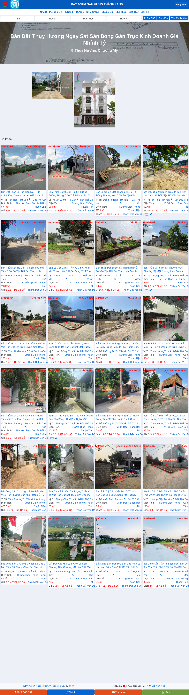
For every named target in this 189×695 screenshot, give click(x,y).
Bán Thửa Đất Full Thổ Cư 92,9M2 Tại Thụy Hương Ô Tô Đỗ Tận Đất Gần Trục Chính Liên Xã (165, 417)
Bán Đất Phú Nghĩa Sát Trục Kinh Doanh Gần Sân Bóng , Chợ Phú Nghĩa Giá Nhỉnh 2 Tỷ (71, 417)
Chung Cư (107, 11)
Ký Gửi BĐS (149, 18)
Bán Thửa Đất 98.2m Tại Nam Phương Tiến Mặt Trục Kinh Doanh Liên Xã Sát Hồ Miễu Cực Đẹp (22, 417)
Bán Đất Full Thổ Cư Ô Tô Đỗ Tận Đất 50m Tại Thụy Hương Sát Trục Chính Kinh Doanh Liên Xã (164, 345)
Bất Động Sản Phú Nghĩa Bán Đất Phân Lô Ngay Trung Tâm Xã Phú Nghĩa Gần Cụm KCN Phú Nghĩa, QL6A (117, 345)
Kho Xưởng (92, 11)
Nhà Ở (43, 11)
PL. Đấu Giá (55, 11)
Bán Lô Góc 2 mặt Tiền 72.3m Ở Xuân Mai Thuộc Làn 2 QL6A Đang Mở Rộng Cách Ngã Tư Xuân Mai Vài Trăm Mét (70, 269)
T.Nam (84, 222)
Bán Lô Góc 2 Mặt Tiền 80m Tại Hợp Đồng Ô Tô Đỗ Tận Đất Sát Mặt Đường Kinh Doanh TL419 (70, 345)
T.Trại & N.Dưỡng (74, 11)
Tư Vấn (25, 199)
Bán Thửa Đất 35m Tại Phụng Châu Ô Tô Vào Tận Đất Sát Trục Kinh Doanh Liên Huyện (69, 493)
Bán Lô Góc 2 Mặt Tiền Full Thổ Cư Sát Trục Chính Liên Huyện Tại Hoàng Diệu (164, 493)
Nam (83, 147)
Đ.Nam (130, 147)
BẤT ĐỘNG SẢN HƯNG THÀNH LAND (44, 686)
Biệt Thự (133, 11)
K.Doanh (169, 147)
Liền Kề (145, 11)
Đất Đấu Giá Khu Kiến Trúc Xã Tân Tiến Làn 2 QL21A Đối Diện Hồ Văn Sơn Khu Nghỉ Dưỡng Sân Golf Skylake (164, 193)
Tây (132, 222)
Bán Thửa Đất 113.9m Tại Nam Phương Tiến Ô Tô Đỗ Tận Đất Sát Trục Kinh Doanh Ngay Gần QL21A (22, 269)
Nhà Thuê (120, 11)
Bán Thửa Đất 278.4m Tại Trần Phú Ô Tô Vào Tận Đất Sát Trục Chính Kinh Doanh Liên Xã (23, 345)
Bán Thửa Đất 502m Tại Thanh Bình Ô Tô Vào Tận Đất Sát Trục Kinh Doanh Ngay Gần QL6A (116, 269)
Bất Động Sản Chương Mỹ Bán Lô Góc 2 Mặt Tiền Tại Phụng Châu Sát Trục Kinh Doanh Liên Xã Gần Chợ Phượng (23, 565)
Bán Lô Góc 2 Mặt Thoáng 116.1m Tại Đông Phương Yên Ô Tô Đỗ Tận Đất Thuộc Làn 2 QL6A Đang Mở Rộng (116, 193)
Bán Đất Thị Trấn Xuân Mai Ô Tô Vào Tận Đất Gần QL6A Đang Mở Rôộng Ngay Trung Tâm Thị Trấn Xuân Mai (116, 493)
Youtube (118, 692)
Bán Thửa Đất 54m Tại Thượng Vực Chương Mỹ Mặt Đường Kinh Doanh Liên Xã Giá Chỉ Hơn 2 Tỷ (163, 269)
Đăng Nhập (181, 4)
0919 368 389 (157, 686)
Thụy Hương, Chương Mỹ (96, 50)
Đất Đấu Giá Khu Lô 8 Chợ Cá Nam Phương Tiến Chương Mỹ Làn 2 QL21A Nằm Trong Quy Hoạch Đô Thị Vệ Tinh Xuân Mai (70, 565)
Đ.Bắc (34, 147)
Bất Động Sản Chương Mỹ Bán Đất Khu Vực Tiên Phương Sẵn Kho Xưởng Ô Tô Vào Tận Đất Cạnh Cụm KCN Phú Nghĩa (23, 493)
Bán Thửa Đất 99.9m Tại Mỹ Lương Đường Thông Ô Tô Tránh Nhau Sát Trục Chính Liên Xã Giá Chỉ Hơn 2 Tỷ (71, 193)
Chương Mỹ (7, 147)
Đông (131, 298)
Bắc (178, 147)
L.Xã (27, 147)
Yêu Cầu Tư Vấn (179, 18)
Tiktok (71, 692)
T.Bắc (82, 298)
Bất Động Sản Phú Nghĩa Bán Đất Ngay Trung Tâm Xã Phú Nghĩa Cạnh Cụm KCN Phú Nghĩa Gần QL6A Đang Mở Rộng (117, 417)
